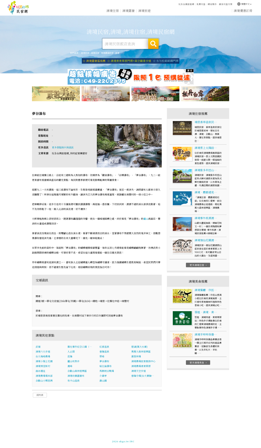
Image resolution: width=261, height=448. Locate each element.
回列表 (39, 395)
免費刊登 (200, 4)
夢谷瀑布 (104, 361)
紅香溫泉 (104, 346)
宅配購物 (224, 12)
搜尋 (153, 44)
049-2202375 (167, 439)
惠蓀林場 (136, 356)
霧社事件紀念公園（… (79, 346)
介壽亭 (103, 375)
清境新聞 (192, 11)
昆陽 (69, 356)
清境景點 (208, 12)
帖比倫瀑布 (105, 366)
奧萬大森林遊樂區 (141, 351)
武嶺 (38, 346)
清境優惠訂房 (243, 10)
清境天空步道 (138, 371)
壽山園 (103, 380)
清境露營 (128, 10)
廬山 (145, 218)
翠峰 (101, 356)
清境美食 (160, 10)
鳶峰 (69, 366)
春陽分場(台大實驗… (142, 375)
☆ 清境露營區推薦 (94, 61)
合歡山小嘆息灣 (44, 380)
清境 (117, 52)
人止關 (71, 351)
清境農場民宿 (107, 52)
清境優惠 (176, 11)
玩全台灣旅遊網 (186, 4)
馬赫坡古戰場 (106, 371)
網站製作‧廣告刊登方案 (220, 4)
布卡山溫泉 (73, 380)
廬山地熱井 (73, 361)
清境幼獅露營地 (75, 375)
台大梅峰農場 (43, 356)
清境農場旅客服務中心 (143, 361)
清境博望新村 (43, 366)
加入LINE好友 (184, 439)
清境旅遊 (144, 10)
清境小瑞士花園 (44, 361)
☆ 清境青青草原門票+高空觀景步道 (129, 61)
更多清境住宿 (198, 265)
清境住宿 (112, 10)
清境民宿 (18, 8)
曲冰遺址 (40, 371)
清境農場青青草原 (141, 366)
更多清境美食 (198, 362)
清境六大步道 (43, 351)
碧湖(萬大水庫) (139, 346)
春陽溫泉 (104, 351)
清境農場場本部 (44, 375)
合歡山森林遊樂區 (77, 371)
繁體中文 (244, 4)
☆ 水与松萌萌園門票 (165, 61)
